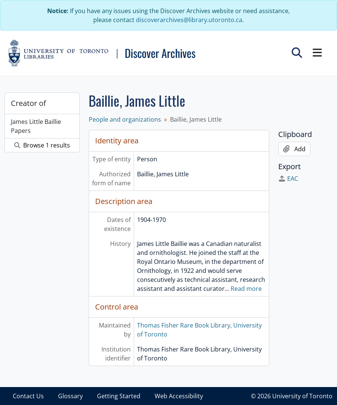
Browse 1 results (42, 145)
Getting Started (118, 396)
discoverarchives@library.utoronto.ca (189, 20)
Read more (246, 288)
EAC (288, 178)
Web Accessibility (179, 396)
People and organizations (125, 119)
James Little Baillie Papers (36, 126)
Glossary (70, 396)
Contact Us (28, 396)
